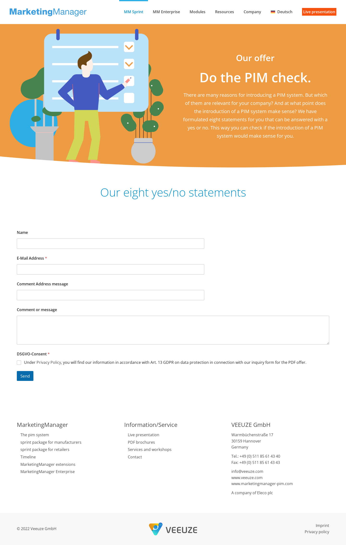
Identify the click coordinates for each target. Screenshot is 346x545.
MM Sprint (133, 11)
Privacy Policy (49, 362)
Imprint (322, 525)
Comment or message (37, 310)
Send (25, 376)
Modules (197, 11)
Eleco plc (265, 492)
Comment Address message (42, 284)
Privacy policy (317, 531)
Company (252, 11)
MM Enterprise (166, 11)
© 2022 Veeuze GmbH (36, 528)
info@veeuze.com (247, 471)
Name (22, 232)
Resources (224, 11)
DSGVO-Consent (33, 354)
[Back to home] (49, 12)
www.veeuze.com (247, 477)
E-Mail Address (32, 258)
